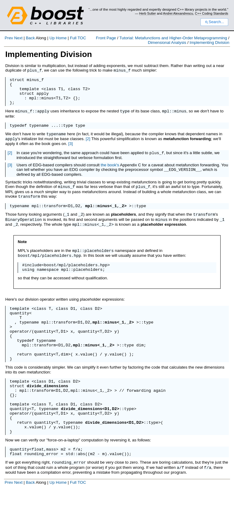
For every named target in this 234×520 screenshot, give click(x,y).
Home (61, 38)
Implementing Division (209, 42)
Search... (214, 22)
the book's (110, 170)
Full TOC (78, 38)
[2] (88, 144)
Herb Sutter (147, 13)
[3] (70, 149)
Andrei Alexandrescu (178, 13)
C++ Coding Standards (211, 13)
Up (52, 38)
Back (30, 38)
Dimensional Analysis (167, 42)
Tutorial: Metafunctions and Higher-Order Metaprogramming (173, 38)
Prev (9, 38)
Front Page (106, 38)
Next (18, 38)
